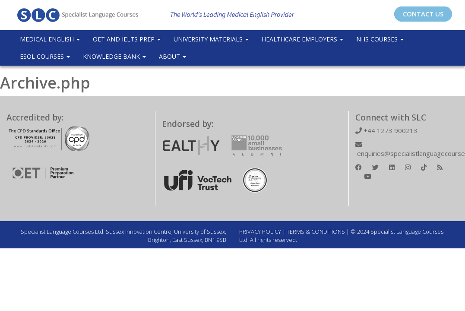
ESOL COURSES (45, 56)
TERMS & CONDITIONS (316, 231)
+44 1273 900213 (386, 130)
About (172, 56)
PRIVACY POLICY (260, 231)
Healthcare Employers (302, 39)
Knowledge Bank (114, 56)
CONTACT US (423, 14)
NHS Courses (380, 39)
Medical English (50, 39)
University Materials (211, 39)
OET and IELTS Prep (127, 39)
